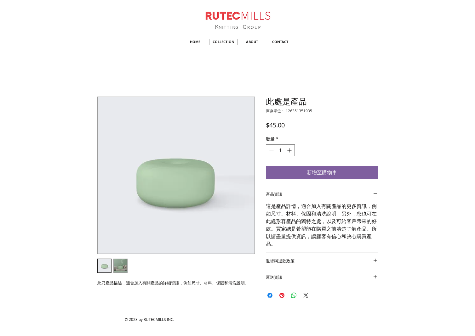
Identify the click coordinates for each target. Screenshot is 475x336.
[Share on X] (306, 295)
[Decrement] (271, 150)
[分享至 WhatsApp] (294, 295)
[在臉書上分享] (270, 295)
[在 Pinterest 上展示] (282, 295)
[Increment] (290, 150)
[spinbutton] (280, 150)
